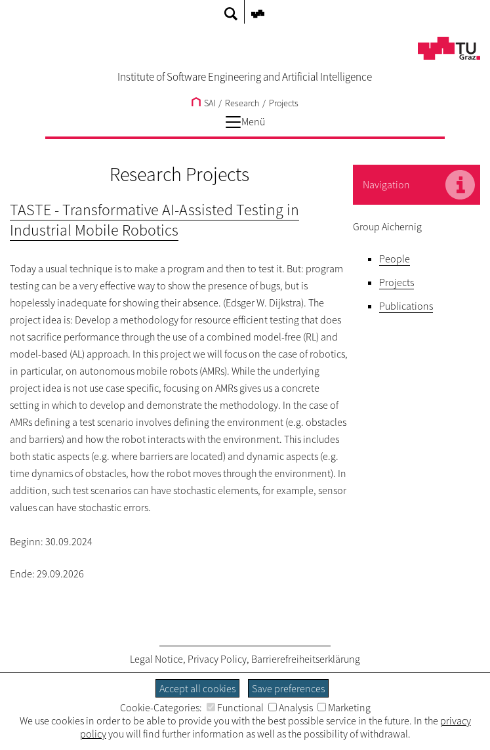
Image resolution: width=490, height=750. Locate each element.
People (394, 258)
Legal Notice (156, 658)
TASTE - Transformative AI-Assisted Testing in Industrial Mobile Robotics (154, 219)
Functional (235, 707)
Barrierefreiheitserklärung (305, 658)
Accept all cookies (197, 688)
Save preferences (288, 688)
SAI (203, 103)
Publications (406, 305)
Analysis (290, 707)
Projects (283, 103)
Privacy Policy (217, 658)
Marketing (344, 707)
